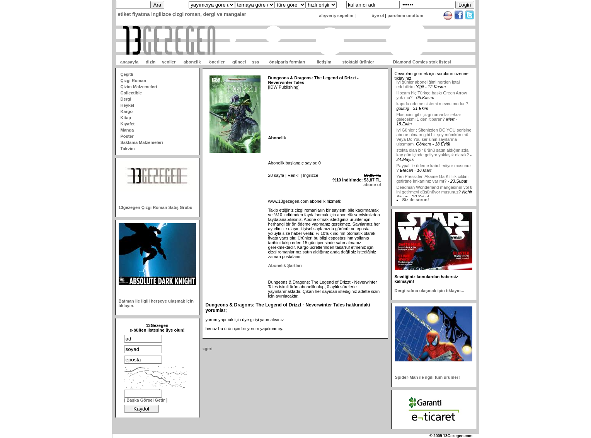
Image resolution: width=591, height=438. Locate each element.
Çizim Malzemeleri (139, 86)
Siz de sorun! (415, 199)
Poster (127, 136)
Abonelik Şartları (285, 265)
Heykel (127, 105)
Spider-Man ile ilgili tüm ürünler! (427, 377)
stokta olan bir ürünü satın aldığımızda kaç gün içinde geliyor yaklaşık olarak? (433, 154)
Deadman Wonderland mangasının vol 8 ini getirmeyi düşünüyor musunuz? (435, 191)
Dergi (126, 99)
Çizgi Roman (133, 80)
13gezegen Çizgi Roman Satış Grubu (155, 207)
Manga (127, 130)
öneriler (217, 62)
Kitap (126, 117)
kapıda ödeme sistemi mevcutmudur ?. (433, 105)
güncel (239, 62)
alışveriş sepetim (336, 15)
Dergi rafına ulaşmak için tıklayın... (429, 290)
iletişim (324, 62)
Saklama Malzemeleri (142, 142)
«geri (208, 348)
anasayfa (129, 62)
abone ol (372, 184)
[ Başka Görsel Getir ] (146, 400)
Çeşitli (127, 74)
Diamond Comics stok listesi (422, 62)
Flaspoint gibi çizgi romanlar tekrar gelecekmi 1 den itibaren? (429, 118)
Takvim (128, 148)
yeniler (168, 62)
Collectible (131, 93)
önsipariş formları (287, 62)
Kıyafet (128, 123)
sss (255, 62)
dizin (150, 62)
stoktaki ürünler (358, 62)
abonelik (192, 62)
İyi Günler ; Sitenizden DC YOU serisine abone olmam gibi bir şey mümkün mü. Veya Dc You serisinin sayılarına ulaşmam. (434, 139)
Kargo (127, 111)
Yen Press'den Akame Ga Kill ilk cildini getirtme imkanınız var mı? (432, 180)
